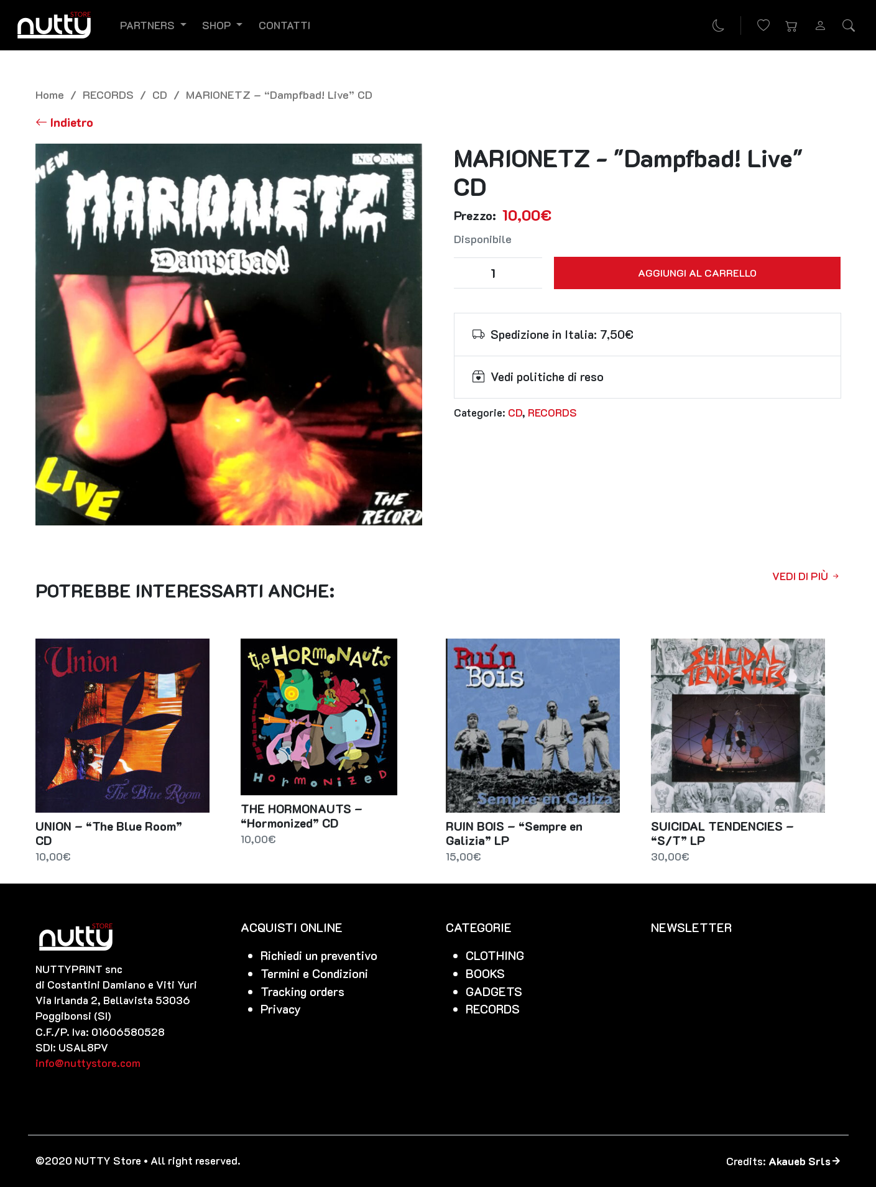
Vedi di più (806, 576)
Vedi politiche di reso (547, 376)
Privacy (280, 1009)
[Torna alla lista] (64, 122)
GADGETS (494, 991)
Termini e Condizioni (314, 973)
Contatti (284, 25)
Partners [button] (148, 25)
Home (49, 94)
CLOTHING (495, 955)
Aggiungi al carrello (697, 272)
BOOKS (485, 973)
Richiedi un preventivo (318, 955)
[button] (792, 25)
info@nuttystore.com (88, 1062)
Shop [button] (218, 25)
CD (159, 94)
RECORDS (108, 94)
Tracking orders (302, 991)
